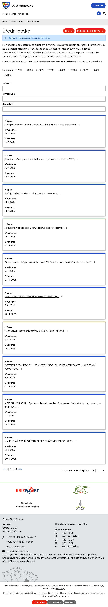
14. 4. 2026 (10, 202)
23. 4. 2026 (10, 245)
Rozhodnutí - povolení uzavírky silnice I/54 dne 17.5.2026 (37, 330)
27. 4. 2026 (10, 279)
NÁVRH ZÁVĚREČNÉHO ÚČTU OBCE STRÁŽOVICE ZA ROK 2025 (41, 441)
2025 (96, 70)
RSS (69, 30)
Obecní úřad (17, 21)
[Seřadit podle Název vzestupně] (10, 82)
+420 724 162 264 (16, 537)
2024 (85, 70)
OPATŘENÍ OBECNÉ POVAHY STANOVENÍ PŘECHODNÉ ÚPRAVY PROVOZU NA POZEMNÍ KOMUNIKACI (50, 367)
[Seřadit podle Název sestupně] (10, 83)
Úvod (4, 21)
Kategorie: (7, 69)
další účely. (60, 589)
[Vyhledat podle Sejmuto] (54, 109)
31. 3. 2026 (10, 449)
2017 (19, 70)
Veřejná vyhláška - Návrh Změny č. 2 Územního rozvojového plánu (43, 124)
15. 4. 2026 (10, 167)
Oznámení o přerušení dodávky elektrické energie (34, 296)
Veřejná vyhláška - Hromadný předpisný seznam (33, 193)
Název (5, 83)
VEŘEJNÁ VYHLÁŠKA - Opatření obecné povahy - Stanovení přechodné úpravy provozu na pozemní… (53, 405)
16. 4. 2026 (10, 133)
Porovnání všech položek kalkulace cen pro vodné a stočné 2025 (42, 159)
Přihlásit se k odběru (90, 30)
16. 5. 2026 (10, 142)
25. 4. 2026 (10, 386)
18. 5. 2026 (10, 348)
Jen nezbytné (55, 602)
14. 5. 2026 (10, 211)
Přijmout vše (39, 602)
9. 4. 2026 (10, 270)
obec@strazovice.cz (17, 551)
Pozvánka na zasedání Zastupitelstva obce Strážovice (36, 227)
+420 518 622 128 (15, 546)
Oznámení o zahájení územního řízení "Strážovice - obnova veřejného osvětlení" (50, 262)
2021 (51, 70)
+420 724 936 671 (16, 541)
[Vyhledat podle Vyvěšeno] (54, 99)
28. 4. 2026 (10, 314)
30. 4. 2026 (10, 458)
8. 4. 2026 (10, 377)
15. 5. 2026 (10, 176)
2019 (41, 70)
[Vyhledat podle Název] (54, 88)
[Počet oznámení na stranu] (100, 470)
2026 (8, 75)
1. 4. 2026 (9, 415)
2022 (62, 70)
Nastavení (70, 602)
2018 (30, 70)
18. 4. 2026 (10, 424)
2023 (74, 70)
